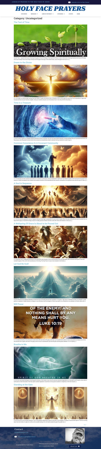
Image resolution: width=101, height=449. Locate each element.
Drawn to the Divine (23, 62)
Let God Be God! (21, 264)
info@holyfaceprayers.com (21, 432)
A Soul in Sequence (22, 183)
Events (71, 14)
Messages (34, 14)
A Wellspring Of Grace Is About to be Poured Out (36, 223)
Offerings (61, 14)
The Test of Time (21, 22)
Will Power (18, 304)
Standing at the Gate (23, 384)
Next (85, 424)
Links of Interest (48, 14)
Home (78, 14)
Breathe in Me (20, 344)
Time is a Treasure (22, 103)
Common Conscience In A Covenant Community (36, 143)
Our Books (24, 14)
